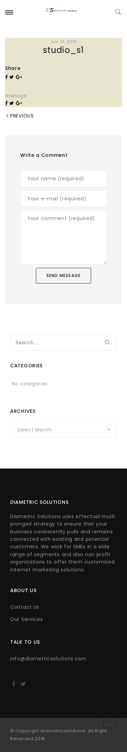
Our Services (26, 619)
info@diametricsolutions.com (48, 658)
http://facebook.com (13, 686)
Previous (22, 115)
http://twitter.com (23, 686)
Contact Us (24, 607)
